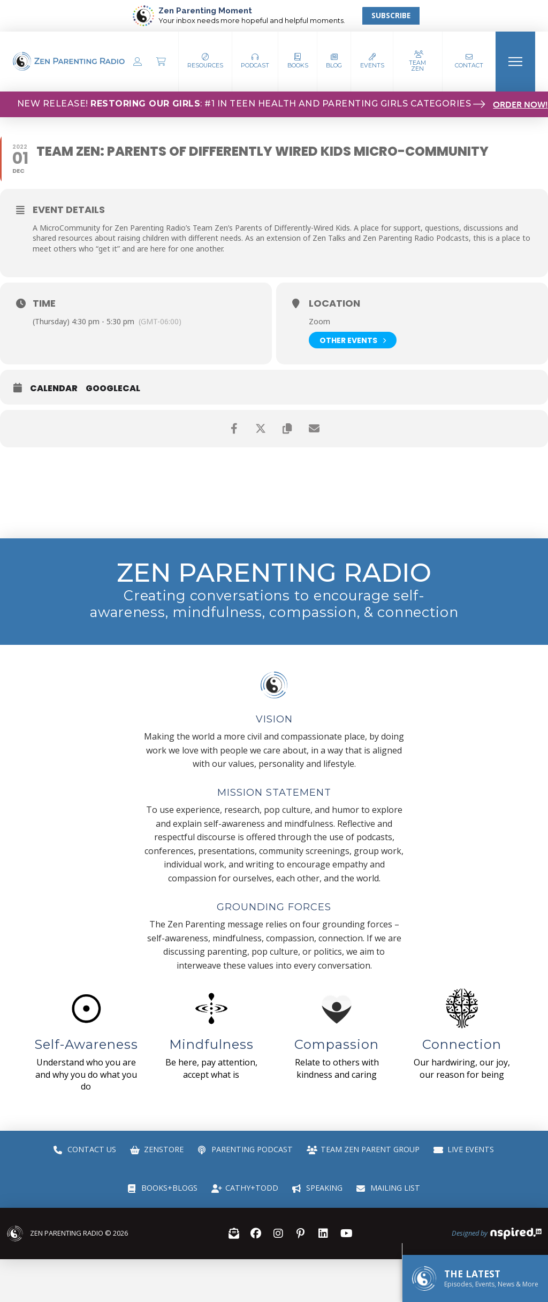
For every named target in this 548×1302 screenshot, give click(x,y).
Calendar (54, 388)
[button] (255, 62)
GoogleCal (113, 388)
